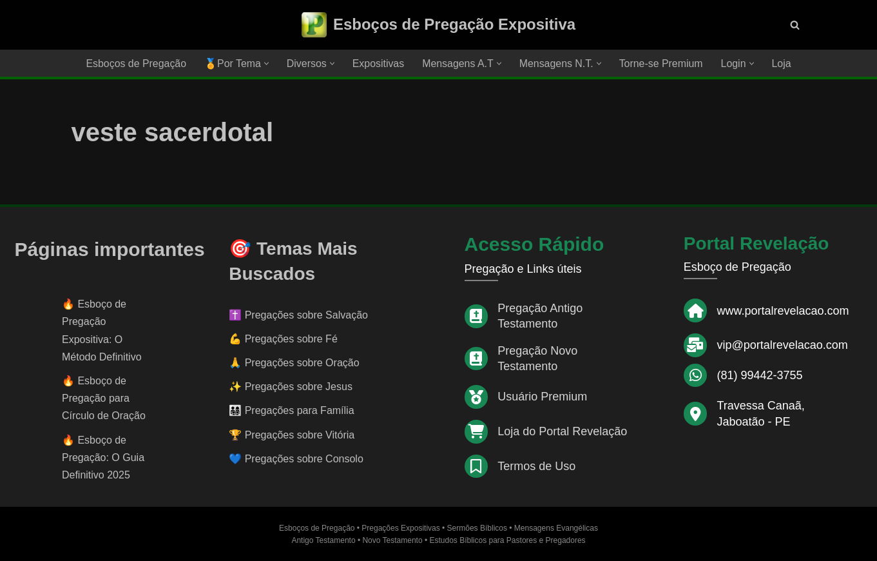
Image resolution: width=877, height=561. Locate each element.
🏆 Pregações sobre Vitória (291, 434)
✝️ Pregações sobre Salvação (298, 315)
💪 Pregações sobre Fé (283, 338)
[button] (266, 63)
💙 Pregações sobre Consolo (296, 458)
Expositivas (378, 63)
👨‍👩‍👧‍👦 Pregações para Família (291, 411)
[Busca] (795, 25)
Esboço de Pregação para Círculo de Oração (104, 398)
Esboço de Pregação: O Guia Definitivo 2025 (103, 457)
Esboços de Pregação (135, 63)
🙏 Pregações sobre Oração (294, 362)
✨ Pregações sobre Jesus (290, 387)
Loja (783, 63)
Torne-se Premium (662, 63)
